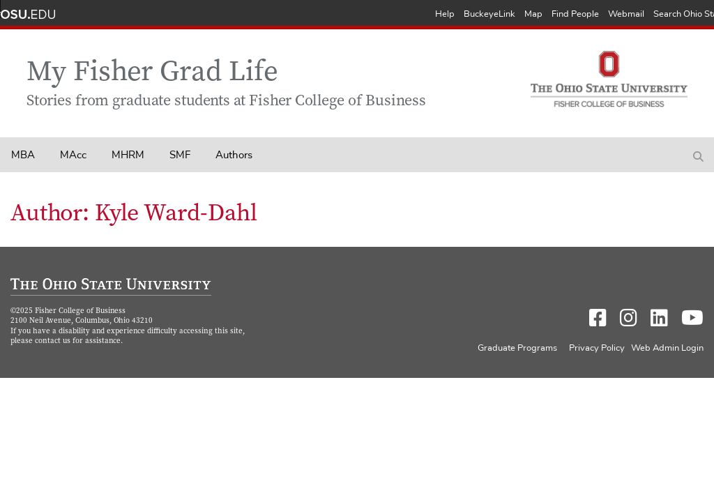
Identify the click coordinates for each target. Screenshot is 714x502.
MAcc (73, 155)
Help (445, 14)
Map (533, 14)
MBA (23, 155)
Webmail (626, 14)
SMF (179, 155)
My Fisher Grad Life (152, 73)
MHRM (128, 155)
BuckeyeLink (489, 14)
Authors (233, 155)
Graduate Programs (517, 348)
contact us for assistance (78, 341)
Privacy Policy (597, 348)
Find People (575, 14)
